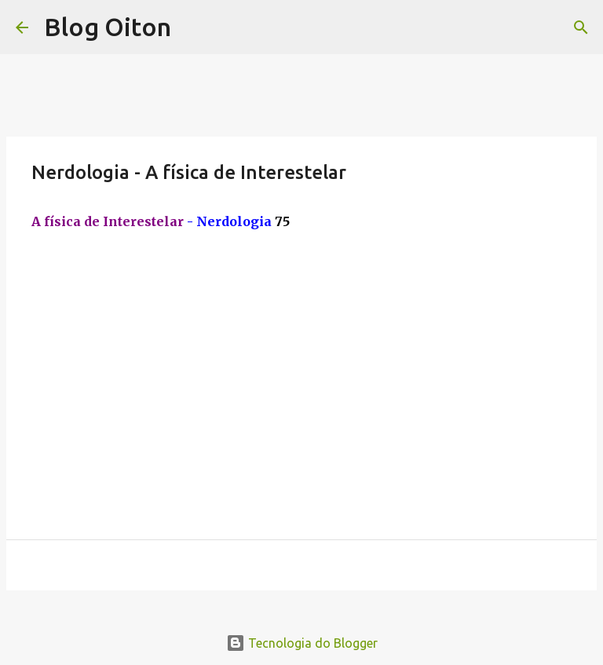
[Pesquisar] (581, 27)
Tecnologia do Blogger (302, 643)
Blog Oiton (107, 27)
